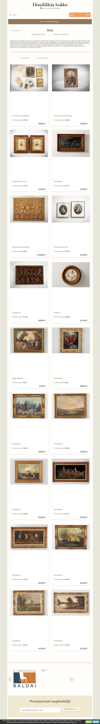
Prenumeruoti (70, 710)
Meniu (15, 15)
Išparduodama (43, 58)
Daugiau (96, 722)
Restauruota (25, 58)
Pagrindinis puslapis (38, 35)
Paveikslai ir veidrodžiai (61, 35)
